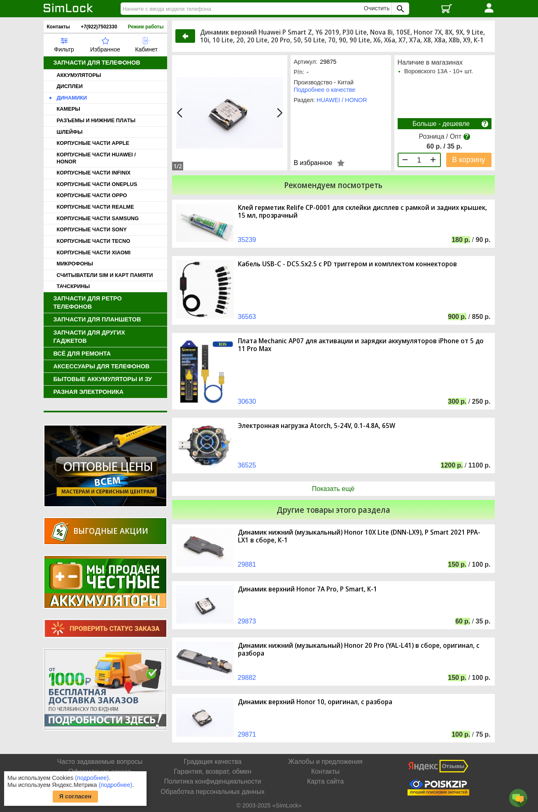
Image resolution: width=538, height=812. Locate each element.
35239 (247, 239)
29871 (247, 734)
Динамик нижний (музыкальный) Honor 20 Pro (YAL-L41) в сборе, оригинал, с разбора (359, 649)
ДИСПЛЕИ (70, 86)
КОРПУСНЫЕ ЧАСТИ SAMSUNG (98, 218)
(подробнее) (92, 778)
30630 (247, 401)
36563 (247, 316)
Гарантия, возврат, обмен (212, 771)
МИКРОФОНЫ (75, 264)
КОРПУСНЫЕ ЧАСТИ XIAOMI (93, 252)
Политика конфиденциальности (212, 781)
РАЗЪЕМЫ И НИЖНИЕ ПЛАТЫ (96, 120)
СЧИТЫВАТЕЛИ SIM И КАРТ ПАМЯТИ (105, 275)
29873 (247, 621)
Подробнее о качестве (325, 89)
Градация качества (213, 761)
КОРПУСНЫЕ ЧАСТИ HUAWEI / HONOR (96, 158)
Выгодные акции (110, 530)
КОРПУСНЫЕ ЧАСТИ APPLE (93, 143)
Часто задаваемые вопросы (100, 761)
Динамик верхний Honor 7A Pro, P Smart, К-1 (307, 589)
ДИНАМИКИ (72, 98)
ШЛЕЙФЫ (70, 132)
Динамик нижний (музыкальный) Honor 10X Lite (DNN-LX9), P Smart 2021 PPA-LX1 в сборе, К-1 (359, 536)
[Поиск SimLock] (399, 8)
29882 (247, 677)
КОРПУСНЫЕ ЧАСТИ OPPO (92, 195)
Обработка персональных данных (212, 791)
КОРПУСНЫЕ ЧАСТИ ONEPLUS (97, 184)
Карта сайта (325, 781)
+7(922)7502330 (99, 27)
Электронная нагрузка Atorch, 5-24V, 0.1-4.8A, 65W (316, 426)
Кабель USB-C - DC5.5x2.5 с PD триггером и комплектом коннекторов (347, 264)
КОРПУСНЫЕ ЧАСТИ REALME (95, 207)
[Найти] (243, 8)
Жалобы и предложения (325, 761)
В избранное (313, 162)
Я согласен (75, 796)
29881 (247, 564)
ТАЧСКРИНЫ (73, 286)
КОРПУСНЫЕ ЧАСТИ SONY (92, 229)
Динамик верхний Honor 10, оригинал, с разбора (315, 702)
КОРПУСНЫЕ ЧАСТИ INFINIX (93, 173)
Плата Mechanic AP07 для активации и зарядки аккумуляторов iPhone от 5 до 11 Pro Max (361, 345)
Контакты (58, 27)
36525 (247, 465)
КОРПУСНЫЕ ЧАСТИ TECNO (93, 241)
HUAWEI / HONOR (342, 100)
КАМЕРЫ (68, 109)
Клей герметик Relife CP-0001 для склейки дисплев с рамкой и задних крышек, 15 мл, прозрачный (362, 211)
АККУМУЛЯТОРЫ (79, 75)
